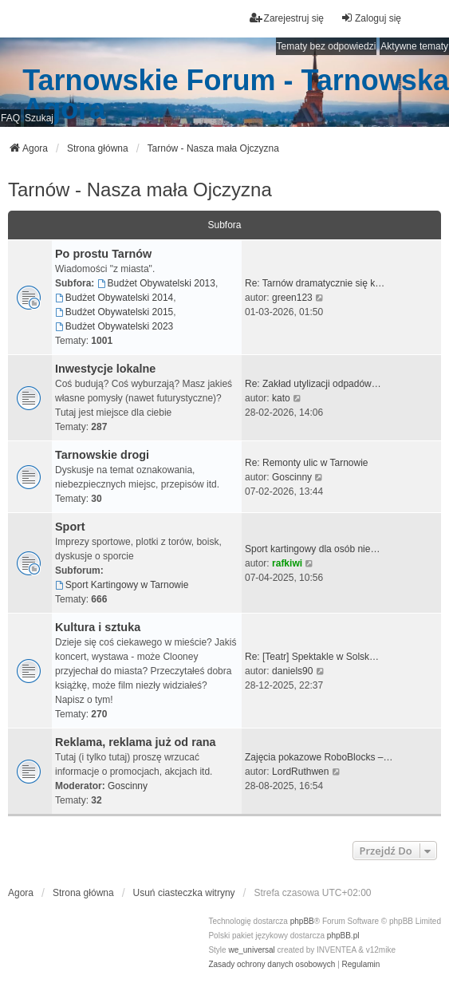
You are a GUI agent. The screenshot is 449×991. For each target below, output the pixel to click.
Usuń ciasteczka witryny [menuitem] (184, 892)
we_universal (251, 950)
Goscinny (292, 477)
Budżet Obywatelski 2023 (114, 326)
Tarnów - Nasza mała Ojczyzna (140, 189)
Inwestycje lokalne (105, 368)
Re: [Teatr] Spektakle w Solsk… (312, 656)
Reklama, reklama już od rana (135, 742)
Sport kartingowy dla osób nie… (312, 549)
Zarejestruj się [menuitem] (287, 18)
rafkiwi (287, 563)
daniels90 (292, 671)
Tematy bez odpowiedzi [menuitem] (326, 46)
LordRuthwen (300, 771)
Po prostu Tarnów (103, 253)
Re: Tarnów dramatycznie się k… (314, 283)
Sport (70, 526)
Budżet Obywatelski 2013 (156, 283)
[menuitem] (271, 964)
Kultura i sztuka (97, 627)
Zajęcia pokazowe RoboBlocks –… (318, 757)
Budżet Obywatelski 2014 (114, 297)
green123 (292, 297)
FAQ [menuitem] (10, 118)
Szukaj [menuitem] (39, 118)
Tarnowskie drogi (102, 454)
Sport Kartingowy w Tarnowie (121, 584)
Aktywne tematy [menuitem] (414, 46)
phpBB (302, 921)
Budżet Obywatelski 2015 (114, 312)
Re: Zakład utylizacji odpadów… (313, 383)
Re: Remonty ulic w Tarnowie (306, 462)
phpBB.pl (343, 935)
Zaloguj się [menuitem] (371, 18)
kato (281, 398)
